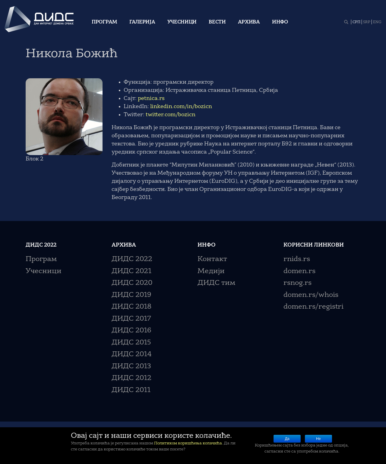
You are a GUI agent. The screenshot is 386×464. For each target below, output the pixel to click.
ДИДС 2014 (132, 354)
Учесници (182, 22)
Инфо (280, 22)
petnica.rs (151, 98)
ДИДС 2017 (131, 319)
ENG (377, 22)
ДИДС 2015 (131, 342)
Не (318, 439)
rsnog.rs (297, 283)
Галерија (142, 22)
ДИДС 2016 (131, 330)
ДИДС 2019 (131, 295)
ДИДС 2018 (131, 307)
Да (287, 439)
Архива (249, 22)
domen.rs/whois (310, 295)
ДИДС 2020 (132, 283)
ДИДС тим (216, 283)
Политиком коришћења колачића (188, 443)
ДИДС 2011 (131, 390)
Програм (104, 22)
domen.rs (299, 271)
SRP (366, 22)
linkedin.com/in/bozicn (181, 106)
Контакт (212, 259)
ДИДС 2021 (131, 271)
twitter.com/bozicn (170, 114)
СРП (356, 22)
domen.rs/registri (313, 307)
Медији (211, 271)
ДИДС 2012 (131, 378)
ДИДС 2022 (132, 259)
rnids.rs (296, 259)
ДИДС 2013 (131, 366)
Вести (217, 22)
